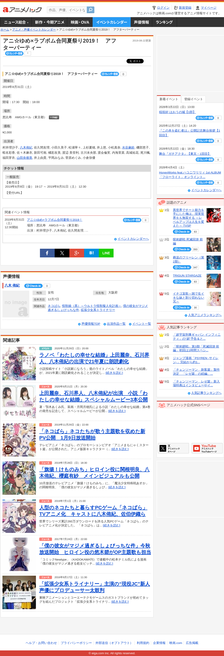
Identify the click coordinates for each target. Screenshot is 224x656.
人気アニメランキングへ (205, 315)
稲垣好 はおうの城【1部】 (177, 112)
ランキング (164, 22)
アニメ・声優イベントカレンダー (112, 22)
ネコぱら (54, 306)
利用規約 (143, 643)
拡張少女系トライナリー (98, 310)
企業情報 (159, 643)
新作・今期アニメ (49, 22)
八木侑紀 (26, 147)
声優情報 (141, 22)
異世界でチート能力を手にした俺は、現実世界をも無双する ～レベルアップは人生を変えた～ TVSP (188, 218)
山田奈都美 (24, 157)
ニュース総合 (16, 22)
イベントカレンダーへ (133, 238)
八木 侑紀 (12, 285)
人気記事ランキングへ (206, 393)
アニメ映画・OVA (80, 22)
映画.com (175, 643)
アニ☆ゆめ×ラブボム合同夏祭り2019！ (54, 219)
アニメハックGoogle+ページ (207, 448)
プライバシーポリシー (76, 643)
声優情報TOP (90, 323)
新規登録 (185, 7)
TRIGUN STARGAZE (187, 275)
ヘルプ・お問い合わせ (41, 643)
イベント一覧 (141, 323)
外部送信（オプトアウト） (114, 643)
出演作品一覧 (116, 323)
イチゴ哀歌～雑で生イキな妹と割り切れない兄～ (188, 297)
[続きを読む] (114, 373)
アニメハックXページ (173, 448)
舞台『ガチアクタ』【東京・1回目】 (185, 153)
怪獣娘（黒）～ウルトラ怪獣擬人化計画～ (91, 306)
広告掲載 (192, 643)
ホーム (4, 29)
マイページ (208, 7)
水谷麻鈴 (128, 147)
